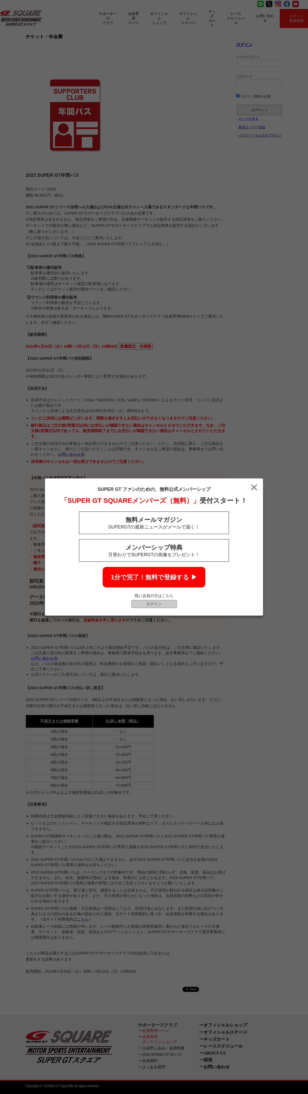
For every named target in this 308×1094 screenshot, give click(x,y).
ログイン (154, 604)
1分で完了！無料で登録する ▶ (154, 577)
